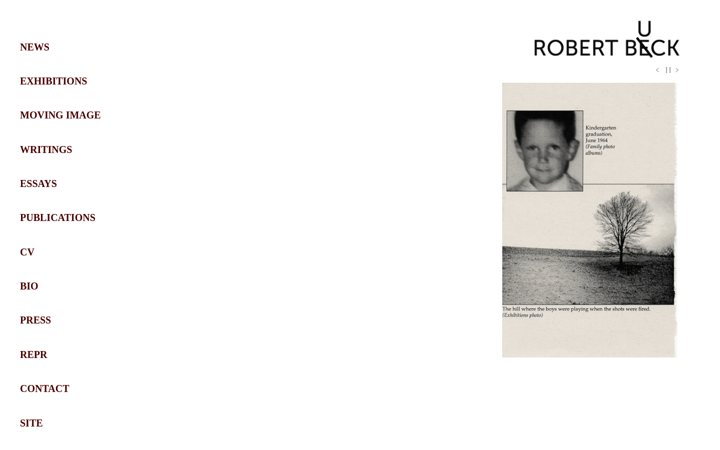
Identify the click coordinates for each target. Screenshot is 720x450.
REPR (33, 354)
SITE (31, 423)
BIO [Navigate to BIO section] (29, 286)
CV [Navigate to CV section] (27, 252)
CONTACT (45, 388)
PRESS (35, 320)
